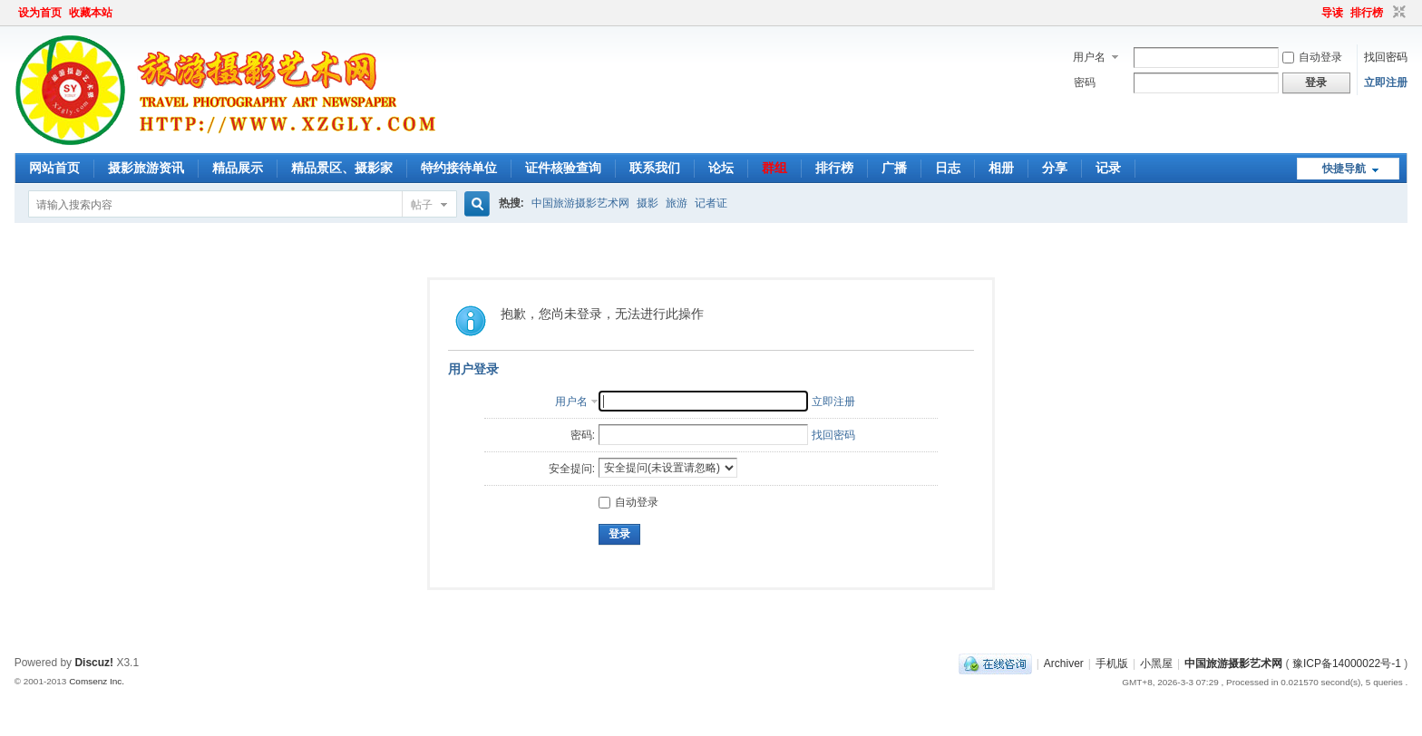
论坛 (721, 167)
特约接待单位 (459, 167)
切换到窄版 (1397, 13)
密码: (582, 435)
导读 (1332, 12)
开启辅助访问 (1313, 13)
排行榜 (1366, 12)
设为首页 (40, 12)
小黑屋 (1156, 663)
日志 (947, 167)
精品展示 (237, 167)
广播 (894, 167)
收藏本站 (90, 12)
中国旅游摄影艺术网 (580, 203)
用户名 (1089, 57)
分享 (1054, 167)
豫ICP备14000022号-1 (1346, 663)
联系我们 (654, 167)
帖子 (422, 205)
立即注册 (1385, 82)
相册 (1001, 167)
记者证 (711, 203)
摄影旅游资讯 (146, 167)
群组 (774, 167)
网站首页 (54, 167)
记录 (1108, 167)
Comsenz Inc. (96, 681)
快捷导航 (1344, 168)
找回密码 (1385, 57)
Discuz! (93, 662)
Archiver (1064, 663)
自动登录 (1312, 57)
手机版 (1112, 663)
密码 (1085, 82)
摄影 (647, 203)
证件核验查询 (563, 167)
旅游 (676, 203)
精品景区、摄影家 (342, 167)
